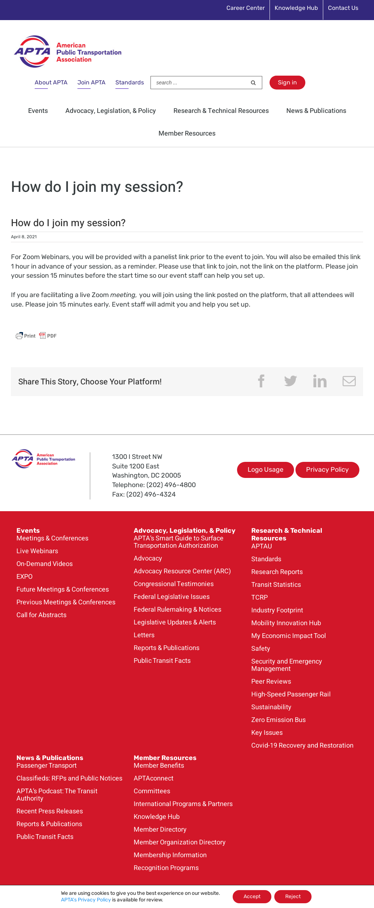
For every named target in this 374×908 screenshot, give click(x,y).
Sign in (287, 82)
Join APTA (91, 82)
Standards (129, 82)
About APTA (51, 82)
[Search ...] (199, 82)
